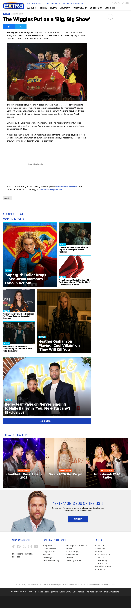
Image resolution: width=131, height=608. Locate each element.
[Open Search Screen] (110, 7)
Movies (6, 14)
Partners (98, 551)
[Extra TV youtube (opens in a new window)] (127, 3)
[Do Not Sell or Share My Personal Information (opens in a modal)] (103, 566)
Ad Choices (44, 584)
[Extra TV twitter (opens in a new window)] (119, 3)
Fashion (46, 554)
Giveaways (47, 557)
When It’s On (100, 548)
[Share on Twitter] (21, 26)
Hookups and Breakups (76, 545)
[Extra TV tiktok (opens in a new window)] (112, 3)
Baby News (48, 545)
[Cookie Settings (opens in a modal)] (101, 560)
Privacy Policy (21, 584)
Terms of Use (33, 584)
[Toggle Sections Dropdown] (32, 7)
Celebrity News (49, 548)
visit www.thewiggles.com (50, 189)
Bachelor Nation (42, 591)
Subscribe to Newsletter (22, 554)
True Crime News (111, 591)
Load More (47, 421)
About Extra (100, 545)
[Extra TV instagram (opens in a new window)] (123, 3)
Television (70, 557)
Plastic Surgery (73, 551)
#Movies (7, 198)
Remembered (72, 554)
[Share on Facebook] (9, 26)
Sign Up (78, 519)
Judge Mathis (78, 591)
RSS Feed (16, 556)
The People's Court (94, 591)
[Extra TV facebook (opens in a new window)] (115, 3)
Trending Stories (73, 560)
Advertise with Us (102, 554)
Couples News (49, 551)
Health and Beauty (51, 560)
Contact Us (99, 557)
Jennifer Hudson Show (61, 591)
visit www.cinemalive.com (66, 186)
